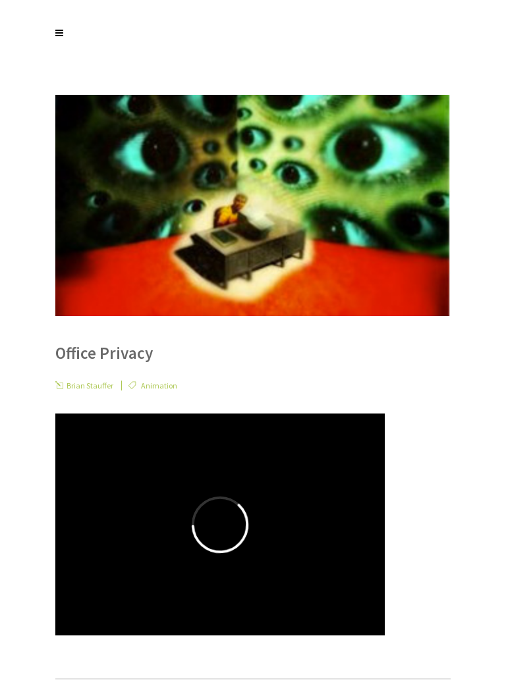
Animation (159, 385)
